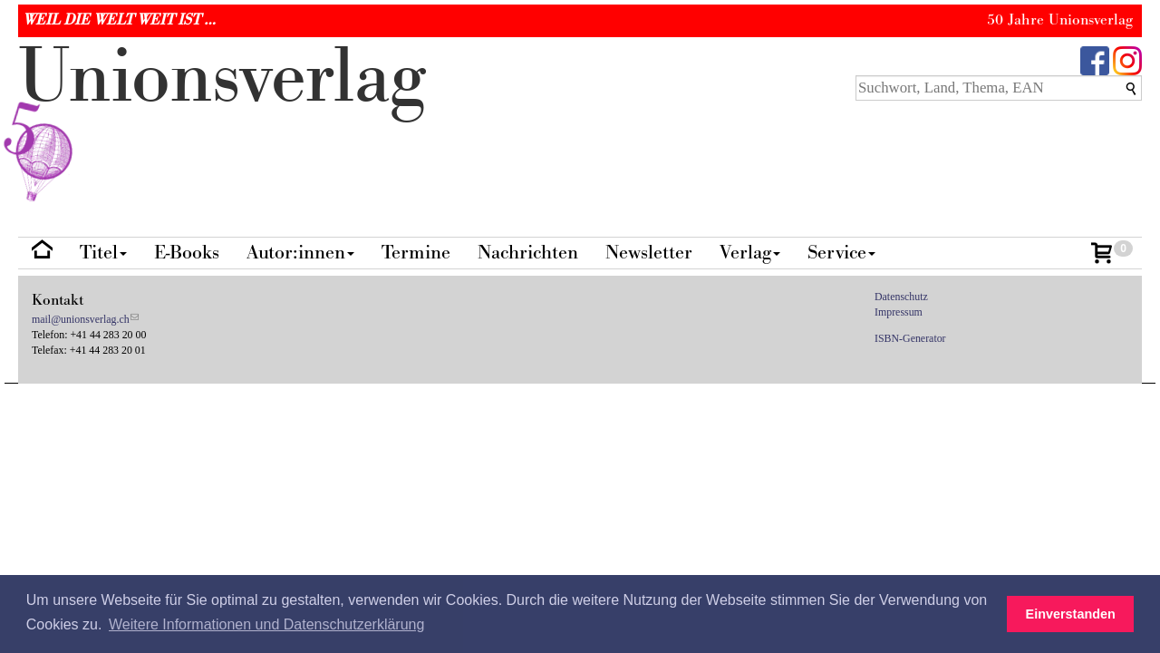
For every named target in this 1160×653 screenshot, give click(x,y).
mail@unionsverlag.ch (81, 319)
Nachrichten (528, 252)
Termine (416, 252)
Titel (103, 252)
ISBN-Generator (910, 338)
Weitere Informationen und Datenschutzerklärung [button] (266, 624)
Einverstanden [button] (1071, 614)
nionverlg (222, 120)
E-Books (186, 252)
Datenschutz (901, 296)
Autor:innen (300, 252)
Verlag (750, 252)
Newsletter (648, 252)
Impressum (899, 312)
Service (841, 252)
